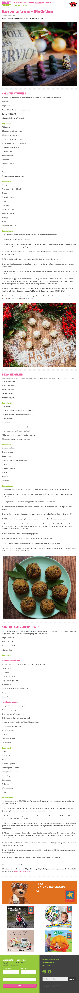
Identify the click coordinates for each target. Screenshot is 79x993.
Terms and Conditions (48, 985)
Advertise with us (48, 962)
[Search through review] (55, 979)
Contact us (46, 965)
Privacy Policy (58, 985)
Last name (24, 968)
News (24, 3)
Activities (25, 5)
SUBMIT (19, 985)
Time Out (38, 3)
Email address (8, 976)
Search (71, 979)
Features (19, 3)
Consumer (31, 3)
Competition (17, 5)
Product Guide (46, 3)
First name (7, 968)
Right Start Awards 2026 (50, 959)
